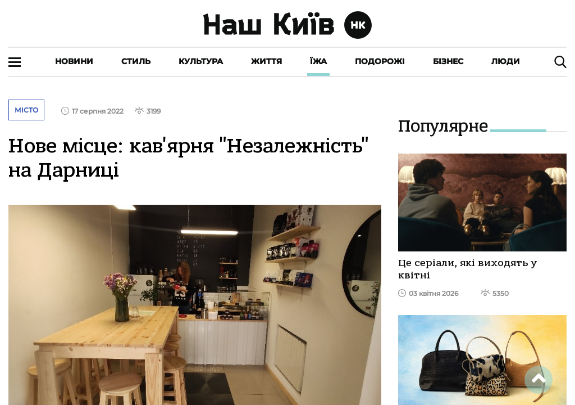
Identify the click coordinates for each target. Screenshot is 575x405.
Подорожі (380, 61)
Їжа (318, 61)
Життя (266, 61)
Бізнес (448, 61)
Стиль (135, 61)
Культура (201, 61)
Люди (505, 61)
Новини (74, 61)
